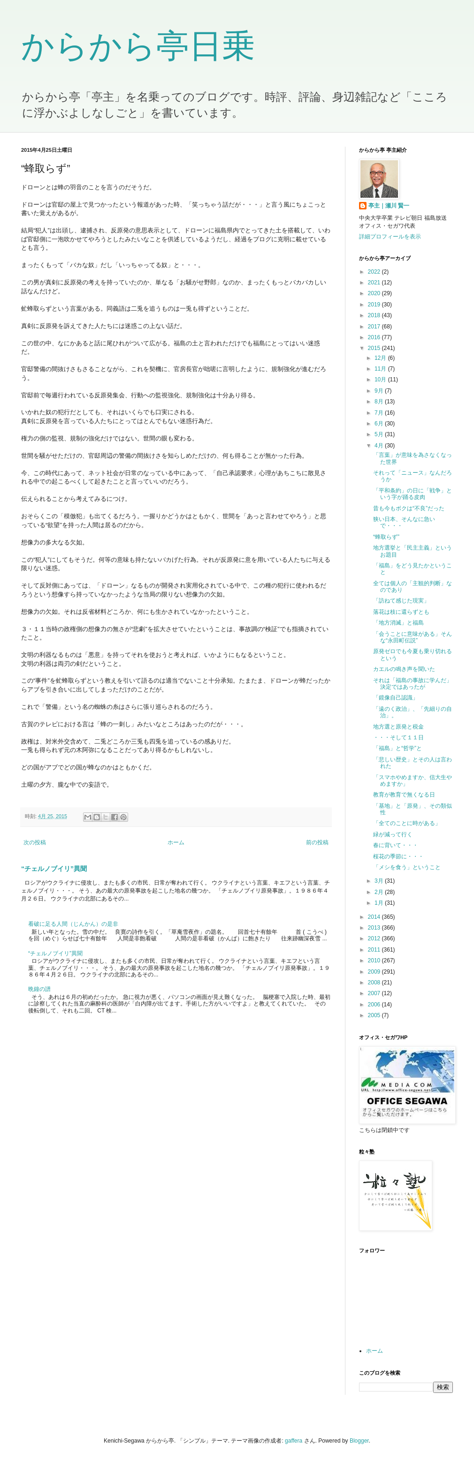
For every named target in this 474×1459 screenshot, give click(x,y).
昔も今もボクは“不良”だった (408, 508)
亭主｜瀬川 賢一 (388, 205)
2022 (375, 271)
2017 (375, 326)
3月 (380, 881)
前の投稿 (317, 842)
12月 (381, 358)
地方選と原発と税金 (398, 726)
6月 (380, 423)
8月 (380, 401)
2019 (375, 304)
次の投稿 (34, 842)
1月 (380, 903)
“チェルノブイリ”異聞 (54, 868)
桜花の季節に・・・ (398, 856)
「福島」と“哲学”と (397, 748)
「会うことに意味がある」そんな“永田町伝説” (412, 637)
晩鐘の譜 (39, 989)
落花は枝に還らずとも (401, 612)
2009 (375, 971)
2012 (375, 938)
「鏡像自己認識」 (395, 697)
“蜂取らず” (386, 537)
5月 (380, 434)
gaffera (293, 1440)
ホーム (176, 842)
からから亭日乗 (138, 46)
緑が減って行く (393, 834)
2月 (380, 892)
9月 (380, 390)
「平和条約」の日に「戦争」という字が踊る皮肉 (412, 493)
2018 (375, 315)
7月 (380, 412)
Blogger (359, 1440)
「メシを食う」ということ (407, 867)
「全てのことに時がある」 (407, 823)
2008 (375, 982)
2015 (375, 348)
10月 (381, 379)
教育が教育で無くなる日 (404, 794)
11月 (381, 368)
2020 (375, 293)
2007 (375, 993)
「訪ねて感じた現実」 (401, 600)
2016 (375, 337)
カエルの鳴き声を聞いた (404, 669)
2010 (375, 960)
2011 (375, 949)
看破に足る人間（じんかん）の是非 (73, 924)
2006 (375, 1004)
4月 (380, 445)
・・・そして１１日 (398, 737)
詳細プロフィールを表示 (390, 236)
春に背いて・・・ (395, 845)
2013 (375, 927)
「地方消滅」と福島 (398, 622)
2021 (375, 282)
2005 (375, 1015)
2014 (375, 917)
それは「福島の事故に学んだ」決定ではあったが (412, 683)
